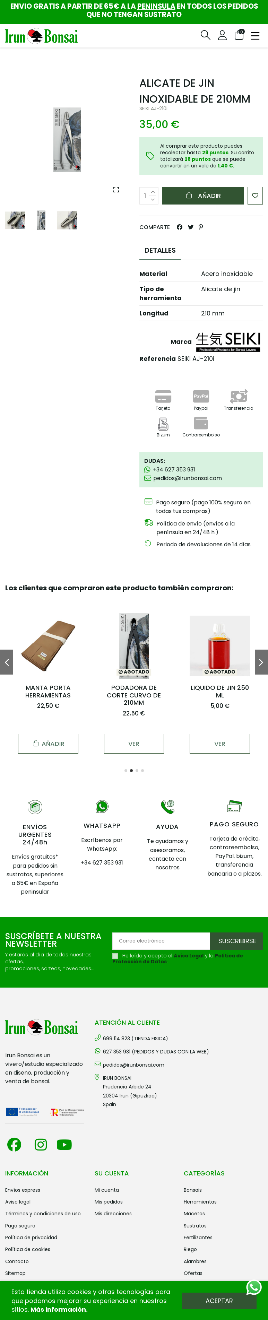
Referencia (157, 358)
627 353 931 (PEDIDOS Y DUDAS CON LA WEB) (156, 1051)
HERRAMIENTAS (200, 1201)
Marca (181, 341)
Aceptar (219, 1300)
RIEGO (190, 1249)
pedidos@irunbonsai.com (133, 1064)
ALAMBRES (195, 1261)
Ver (133, 743)
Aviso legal (18, 1201)
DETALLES (160, 250)
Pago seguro (20, 1225)
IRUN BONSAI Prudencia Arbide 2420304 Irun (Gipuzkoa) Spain (130, 1091)
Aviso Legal (189, 955)
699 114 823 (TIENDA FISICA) (135, 1038)
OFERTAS (193, 1273)
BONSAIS (193, 1190)
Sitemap (15, 1273)
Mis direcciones (113, 1213)
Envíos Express (22, 1190)
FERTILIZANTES (198, 1237)
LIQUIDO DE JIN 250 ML (220, 691)
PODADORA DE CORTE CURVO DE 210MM (134, 695)
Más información (58, 1309)
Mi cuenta (107, 1190)
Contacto (17, 1261)
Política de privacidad (31, 1237)
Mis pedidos (109, 1201)
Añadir (203, 195)
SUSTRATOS (195, 1225)
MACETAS (194, 1213)
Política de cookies (27, 1249)
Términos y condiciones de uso (43, 1213)
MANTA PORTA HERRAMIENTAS (48, 691)
